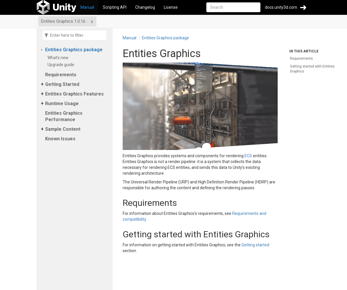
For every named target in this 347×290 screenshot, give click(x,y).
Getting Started (62, 84)
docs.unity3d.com (281, 7)
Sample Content (62, 129)
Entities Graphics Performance (63, 116)
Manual (87, 7)
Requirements (60, 74)
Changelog (145, 7)
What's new (59, 57)
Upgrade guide (62, 64)
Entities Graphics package (74, 49)
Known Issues (60, 139)
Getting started (255, 245)
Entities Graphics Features (74, 94)
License (171, 7)
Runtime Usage (62, 103)
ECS (248, 155)
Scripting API (114, 7)
